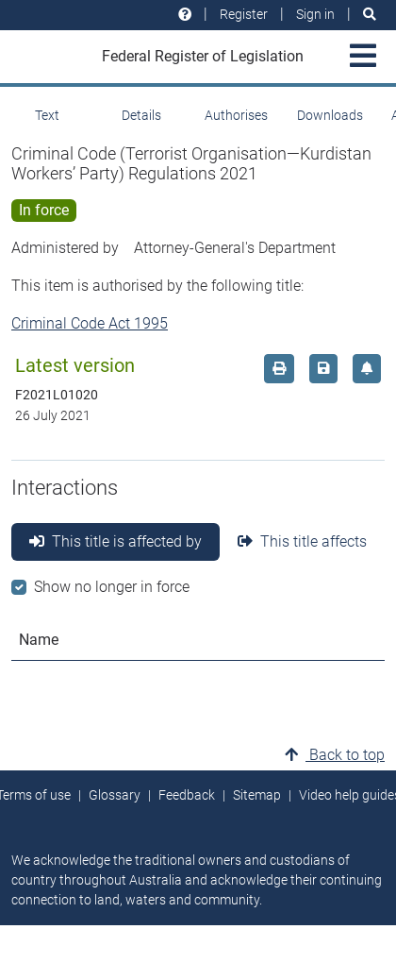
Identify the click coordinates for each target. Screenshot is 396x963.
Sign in (315, 14)
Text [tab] (47, 115)
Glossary (114, 794)
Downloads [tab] (330, 115)
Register (244, 14)
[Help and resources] (185, 14)
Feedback (186, 794)
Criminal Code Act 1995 (89, 323)
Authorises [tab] (236, 115)
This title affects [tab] (302, 541)
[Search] (370, 14)
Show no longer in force (112, 587)
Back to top (335, 755)
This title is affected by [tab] (115, 541)
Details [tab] (141, 115)
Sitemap (257, 794)
